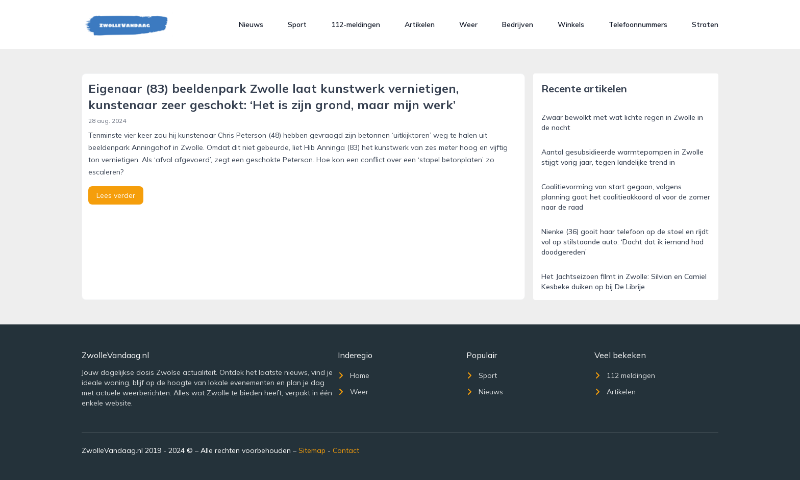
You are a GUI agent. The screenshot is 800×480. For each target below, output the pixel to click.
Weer (468, 24)
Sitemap (312, 450)
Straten (705, 24)
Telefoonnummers (638, 24)
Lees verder (115, 195)
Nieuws (251, 24)
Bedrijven (517, 24)
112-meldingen (355, 24)
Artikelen (420, 24)
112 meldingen (624, 375)
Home (353, 375)
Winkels (571, 24)
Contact (346, 450)
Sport (297, 24)
